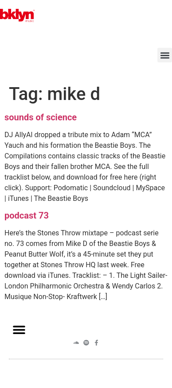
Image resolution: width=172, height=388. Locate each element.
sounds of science (40, 117)
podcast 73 (26, 215)
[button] (164, 55)
